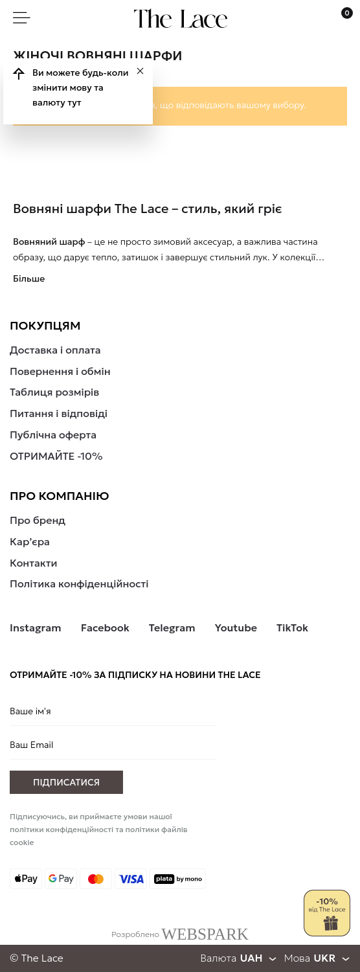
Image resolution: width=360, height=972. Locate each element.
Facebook (105, 627)
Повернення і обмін (60, 371)
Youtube (236, 627)
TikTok (292, 627)
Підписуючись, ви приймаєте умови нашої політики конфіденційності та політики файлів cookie (99, 829)
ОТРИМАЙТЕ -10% (56, 455)
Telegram (172, 627)
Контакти (34, 562)
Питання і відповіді (58, 413)
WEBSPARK (205, 934)
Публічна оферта (53, 434)
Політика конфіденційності (79, 583)
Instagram (36, 627)
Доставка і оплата (55, 349)
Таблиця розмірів (54, 391)
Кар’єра (30, 541)
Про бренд (37, 520)
